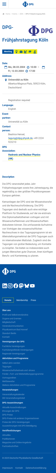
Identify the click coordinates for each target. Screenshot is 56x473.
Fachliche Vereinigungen (13, 346)
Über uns (6, 310)
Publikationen (8, 439)
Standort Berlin (9, 333)
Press (33, 300)
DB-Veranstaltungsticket (13, 398)
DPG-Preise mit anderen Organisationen (20, 418)
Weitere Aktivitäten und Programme (18, 385)
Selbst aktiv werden (11, 363)
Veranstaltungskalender (13, 394)
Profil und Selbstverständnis (15, 315)
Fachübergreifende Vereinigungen (17, 350)
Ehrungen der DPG (10, 411)
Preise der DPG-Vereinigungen (16, 422)
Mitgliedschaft (9, 322)
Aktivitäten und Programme (15, 358)
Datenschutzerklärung (36, 468)
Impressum (7, 468)
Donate (7, 300)
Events (14, 14)
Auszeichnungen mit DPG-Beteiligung (19, 426)
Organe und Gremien (11, 318)
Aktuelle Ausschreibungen (14, 407)
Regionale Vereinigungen (13, 353)
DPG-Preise (7, 415)
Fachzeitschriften (10, 446)
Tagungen (6, 366)
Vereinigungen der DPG (13, 341)
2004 (21, 14)
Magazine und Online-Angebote (16, 442)
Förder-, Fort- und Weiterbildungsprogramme (22, 374)
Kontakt (6, 337)
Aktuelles (6, 435)
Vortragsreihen (9, 378)
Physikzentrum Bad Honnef (15, 329)
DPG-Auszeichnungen (12, 402)
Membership (22, 300)
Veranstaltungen (10, 390)
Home (6, 14)
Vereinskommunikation (13, 326)
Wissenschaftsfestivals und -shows (18, 370)
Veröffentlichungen (11, 430)
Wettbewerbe (8, 381)
